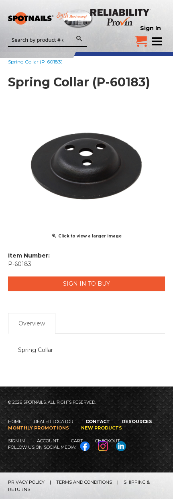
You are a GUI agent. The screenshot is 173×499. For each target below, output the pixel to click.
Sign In (150, 28)
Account (48, 441)
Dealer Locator (53, 421)
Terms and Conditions (84, 482)
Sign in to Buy (86, 283)
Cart (77, 441)
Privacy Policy (26, 482)
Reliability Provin (121, 17)
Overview (31, 323)
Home (15, 421)
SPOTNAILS (60, 19)
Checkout (107, 441)
